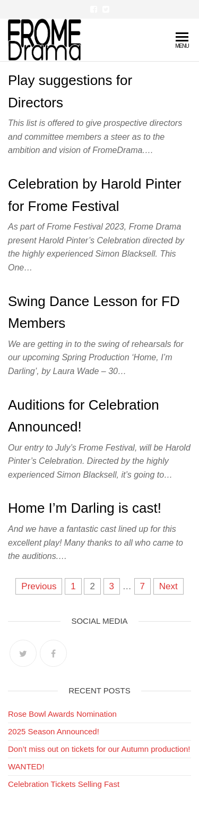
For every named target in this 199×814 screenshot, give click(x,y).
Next (168, 586)
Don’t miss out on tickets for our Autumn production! (99, 748)
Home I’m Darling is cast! (84, 508)
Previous (38, 586)
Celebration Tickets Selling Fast (63, 783)
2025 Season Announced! (53, 731)
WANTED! (26, 766)
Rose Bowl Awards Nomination (62, 713)
